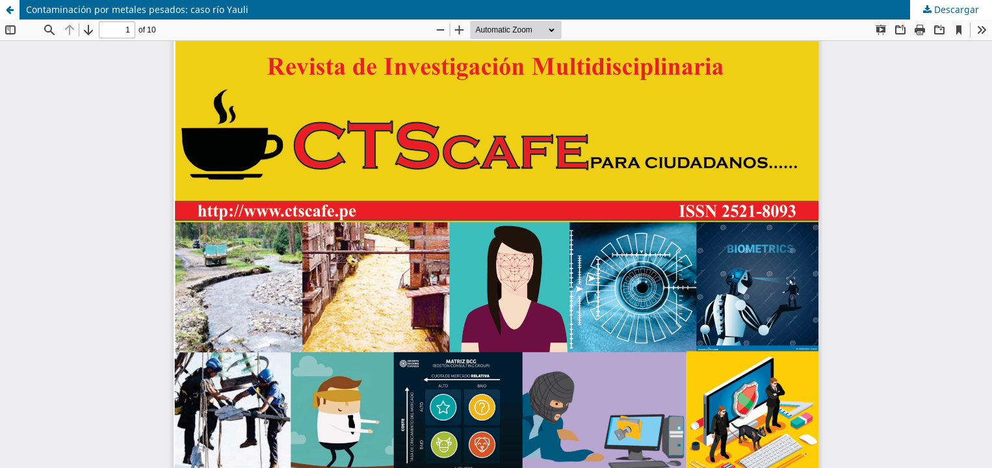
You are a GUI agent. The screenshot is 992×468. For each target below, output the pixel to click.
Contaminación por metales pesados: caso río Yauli (137, 9)
